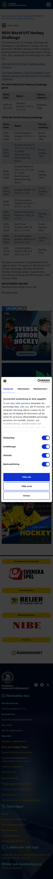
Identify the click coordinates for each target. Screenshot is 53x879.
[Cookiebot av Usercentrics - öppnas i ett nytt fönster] (38, 381)
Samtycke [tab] (8, 389)
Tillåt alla (26, 477)
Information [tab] (23, 389)
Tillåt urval (26, 486)
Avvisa (26, 495)
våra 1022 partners (20, 403)
